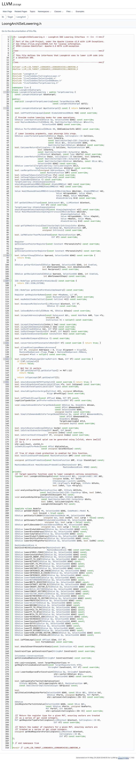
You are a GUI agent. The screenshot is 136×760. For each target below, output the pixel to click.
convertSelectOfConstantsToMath (38, 343)
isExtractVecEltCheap (32, 435)
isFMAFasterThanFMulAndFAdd (35, 235)
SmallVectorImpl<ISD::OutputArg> (62, 152)
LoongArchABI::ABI (88, 476)
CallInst (58, 299)
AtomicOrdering (64, 198)
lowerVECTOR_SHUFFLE (35, 593)
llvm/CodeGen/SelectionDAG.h (39, 78)
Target (10, 17)
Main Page (7, 11)
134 (6, 343)
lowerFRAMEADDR (32, 577)
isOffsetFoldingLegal (32, 113)
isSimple (30, 361)
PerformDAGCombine (34, 129)
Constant (58, 244)
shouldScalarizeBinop (32, 428)
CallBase (53, 228)
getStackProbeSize (35, 460)
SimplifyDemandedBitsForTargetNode (39, 414)
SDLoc (58, 142)
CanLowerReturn (29, 147)
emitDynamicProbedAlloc (49, 464)
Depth (68, 412)
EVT (68, 170)
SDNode (45, 122)
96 (6, 255)
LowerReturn (30, 156)
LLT (71, 294)
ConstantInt (55, 333)
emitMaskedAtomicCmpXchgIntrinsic (41, 212)
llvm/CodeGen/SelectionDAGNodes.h (42, 80)
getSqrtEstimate (32, 264)
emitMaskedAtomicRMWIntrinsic (39, 191)
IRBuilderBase (63, 191)
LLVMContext (44, 154)
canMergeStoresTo (30, 170)
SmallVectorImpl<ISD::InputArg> (72, 140)
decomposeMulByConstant (33, 304)
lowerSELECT (30, 603)
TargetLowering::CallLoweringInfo (53, 165)
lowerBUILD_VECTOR (34, 589)
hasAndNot (26, 179)
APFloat (51, 398)
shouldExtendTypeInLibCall (35, 386)
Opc (55, 517)
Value (18, 191)
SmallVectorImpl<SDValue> (69, 122)
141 (6, 359)
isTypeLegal (31, 377)
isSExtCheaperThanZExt (33, 331)
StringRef (58, 651)
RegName (64, 294)
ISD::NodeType (22, 281)
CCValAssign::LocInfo (64, 481)
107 (6, 281)
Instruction (52, 320)
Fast (33, 354)
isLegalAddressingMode (33, 315)
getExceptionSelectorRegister (31, 251)
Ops (80, 674)
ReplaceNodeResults (31, 122)
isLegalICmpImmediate (32, 324)
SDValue (19, 119)
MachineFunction (76, 147)
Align (59, 350)
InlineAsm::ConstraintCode (29, 656)
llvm (26, 87)
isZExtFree (26, 329)
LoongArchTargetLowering (32, 92)
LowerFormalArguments (35, 136)
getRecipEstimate (33, 274)
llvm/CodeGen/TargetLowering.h (40, 83)
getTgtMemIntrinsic (31, 225)
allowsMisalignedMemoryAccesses (38, 347)
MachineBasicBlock (24, 464)
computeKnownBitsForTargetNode (37, 405)
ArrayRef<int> (49, 359)
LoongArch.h (30, 74)
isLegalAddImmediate (31, 327)
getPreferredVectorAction (50, 400)
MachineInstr (70, 464)
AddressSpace (57, 170)
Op (51, 119)
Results (89, 122)
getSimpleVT (31, 370)
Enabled (92, 264)
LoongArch (21, 17)
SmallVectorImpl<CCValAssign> (42, 685)
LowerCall (29, 165)
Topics (32, 11)
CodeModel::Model (77, 511)
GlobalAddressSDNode (62, 113)
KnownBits (81, 405)
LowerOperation (32, 119)
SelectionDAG (62, 119)
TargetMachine (67, 101)
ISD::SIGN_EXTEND (34, 283)
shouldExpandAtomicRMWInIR (29, 184)
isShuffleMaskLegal (31, 359)
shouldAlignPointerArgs (33, 391)
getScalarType (48, 370)
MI (80, 464)
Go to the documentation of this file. (19, 31)
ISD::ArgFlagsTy (61, 483)
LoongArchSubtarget (29, 90)
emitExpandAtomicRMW (31, 186)
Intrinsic (58, 230)
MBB (86, 467)
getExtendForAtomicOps (43, 281)
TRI (79, 665)
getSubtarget (51, 108)
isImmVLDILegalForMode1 (27, 446)
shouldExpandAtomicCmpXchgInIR (31, 209)
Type (72, 154)
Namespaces (44, 11)
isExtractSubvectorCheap (34, 430)
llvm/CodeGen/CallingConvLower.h (42, 76)
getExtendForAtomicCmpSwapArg (47, 290)
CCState (87, 483)
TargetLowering (65, 92)
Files (69, 11)
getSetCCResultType (29, 202)
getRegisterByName (35, 294)
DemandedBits (95, 414)
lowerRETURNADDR (32, 580)
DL (64, 142)
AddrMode (82, 315)
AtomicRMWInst (59, 184)
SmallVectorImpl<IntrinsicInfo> (59, 225)
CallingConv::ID (74, 136)
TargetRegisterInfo (65, 665)
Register (19, 241)
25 (6, 92)
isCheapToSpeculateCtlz (33, 177)
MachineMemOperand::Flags (33, 352)
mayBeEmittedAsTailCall (33, 299)
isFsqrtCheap (27, 255)
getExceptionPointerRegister (30, 244)
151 (6, 382)
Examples (80, 11)
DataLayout (54, 202)
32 (6, 108)
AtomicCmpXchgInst (66, 209)
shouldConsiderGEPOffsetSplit (37, 382)
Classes (58, 11)
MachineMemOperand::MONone (71, 352)
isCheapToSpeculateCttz (33, 175)
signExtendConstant (31, 333)
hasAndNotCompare (30, 338)
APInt (65, 407)
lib (3, 17)
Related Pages (21, 11)
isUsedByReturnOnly (31, 310)
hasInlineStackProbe (31, 455)
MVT (67, 400)
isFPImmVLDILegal (30, 398)
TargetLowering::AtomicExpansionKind (35, 182)
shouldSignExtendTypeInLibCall (37, 384)
